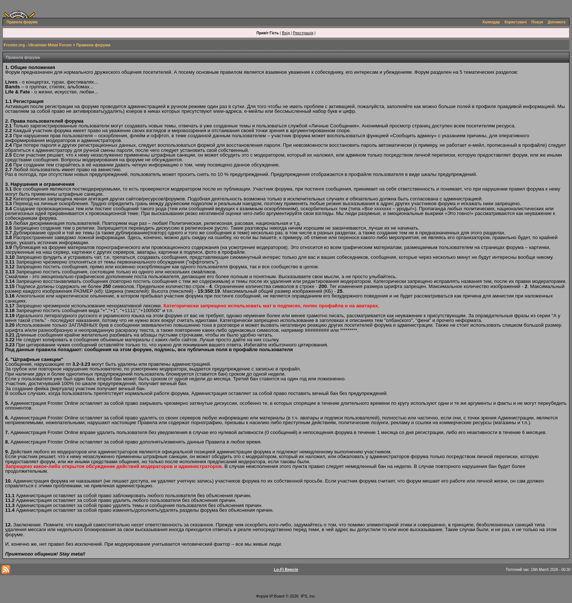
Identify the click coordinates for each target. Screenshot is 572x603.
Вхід (286, 33)
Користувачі (516, 22)
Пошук (537, 22)
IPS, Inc (308, 596)
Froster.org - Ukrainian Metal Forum (38, 45)
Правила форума (22, 22)
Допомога (556, 22)
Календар (491, 22)
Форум (262, 596)
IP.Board (276, 596)
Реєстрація (303, 33)
